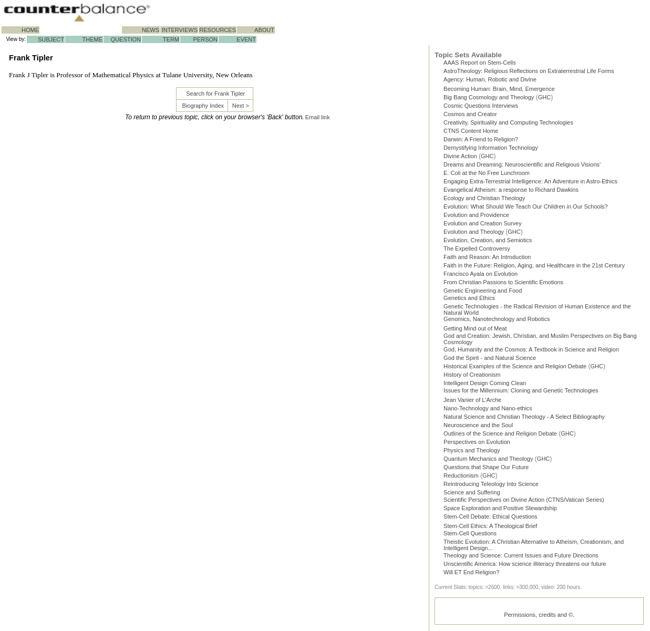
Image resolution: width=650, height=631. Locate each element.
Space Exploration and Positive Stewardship (500, 508)
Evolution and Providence (476, 215)
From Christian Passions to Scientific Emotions (503, 282)
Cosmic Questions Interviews (480, 105)
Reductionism (461, 475)
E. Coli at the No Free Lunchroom (486, 173)
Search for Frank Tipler (215, 93)
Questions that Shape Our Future (486, 467)
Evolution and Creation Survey (482, 223)
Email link (317, 117)
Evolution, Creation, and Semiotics (487, 240)
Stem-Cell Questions (470, 533)
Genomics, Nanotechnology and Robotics (496, 319)
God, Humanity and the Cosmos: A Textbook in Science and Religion (531, 349)
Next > (240, 105)
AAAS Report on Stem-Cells (479, 62)
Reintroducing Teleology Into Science (491, 484)
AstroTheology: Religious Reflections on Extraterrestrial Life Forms (528, 71)
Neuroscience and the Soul (478, 425)
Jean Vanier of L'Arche (472, 400)
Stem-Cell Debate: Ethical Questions (490, 516)
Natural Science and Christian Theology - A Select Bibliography (524, 416)
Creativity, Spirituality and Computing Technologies (508, 122)
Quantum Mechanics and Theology (488, 459)
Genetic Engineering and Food (482, 290)
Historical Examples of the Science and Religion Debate (514, 366)
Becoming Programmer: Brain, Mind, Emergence (499, 89)
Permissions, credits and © (538, 615)
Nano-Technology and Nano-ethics (487, 408)
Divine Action (460, 156)
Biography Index (203, 105)
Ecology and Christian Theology (484, 198)
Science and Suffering (471, 492)
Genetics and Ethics (469, 298)
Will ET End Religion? (471, 572)
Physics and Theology (471, 450)
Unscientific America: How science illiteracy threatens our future (524, 564)
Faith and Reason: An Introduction (487, 257)
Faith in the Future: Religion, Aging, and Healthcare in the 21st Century (534, 265)
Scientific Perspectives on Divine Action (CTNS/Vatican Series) (523, 499)
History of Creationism (471, 374)
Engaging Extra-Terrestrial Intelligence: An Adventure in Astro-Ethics (530, 181)
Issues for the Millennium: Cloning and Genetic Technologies (521, 390)
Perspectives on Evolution (476, 442)
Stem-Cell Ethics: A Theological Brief (490, 526)
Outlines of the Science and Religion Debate (500, 433)
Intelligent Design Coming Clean (484, 383)
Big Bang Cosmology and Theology (488, 97)
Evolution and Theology (473, 232)
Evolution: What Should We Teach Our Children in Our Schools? (525, 206)
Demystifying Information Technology (490, 147)
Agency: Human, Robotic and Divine (489, 79)
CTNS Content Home (470, 131)
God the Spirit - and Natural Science (489, 358)
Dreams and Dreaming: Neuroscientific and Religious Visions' (522, 164)
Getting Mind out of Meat (475, 328)
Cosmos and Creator (470, 114)
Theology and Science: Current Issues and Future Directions (521, 555)
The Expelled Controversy (476, 248)
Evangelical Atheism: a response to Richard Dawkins (511, 190)
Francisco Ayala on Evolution (480, 274)
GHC (544, 97)
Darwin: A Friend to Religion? (480, 139)
